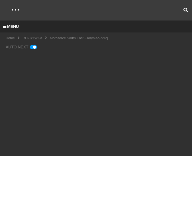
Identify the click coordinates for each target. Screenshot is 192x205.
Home (10, 38)
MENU (11, 26)
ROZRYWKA (32, 38)
